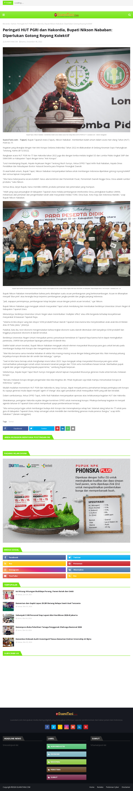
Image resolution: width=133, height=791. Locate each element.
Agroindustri (58, 746)
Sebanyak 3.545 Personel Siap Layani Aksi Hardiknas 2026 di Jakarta (47, 615)
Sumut (13, 24)
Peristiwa (55, 769)
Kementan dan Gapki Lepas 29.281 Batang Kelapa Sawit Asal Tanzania (48, 603)
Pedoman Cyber (112, 787)
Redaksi (100, 787)
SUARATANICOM (11, 41)
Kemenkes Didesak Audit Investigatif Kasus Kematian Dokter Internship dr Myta (53, 639)
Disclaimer (126, 787)
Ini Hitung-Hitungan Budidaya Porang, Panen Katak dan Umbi (45, 591)
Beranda (6, 24)
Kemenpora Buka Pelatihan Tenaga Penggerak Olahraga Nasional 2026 (49, 627)
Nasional (55, 762)
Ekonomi (55, 754)
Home (91, 787)
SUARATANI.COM (23, 787)
